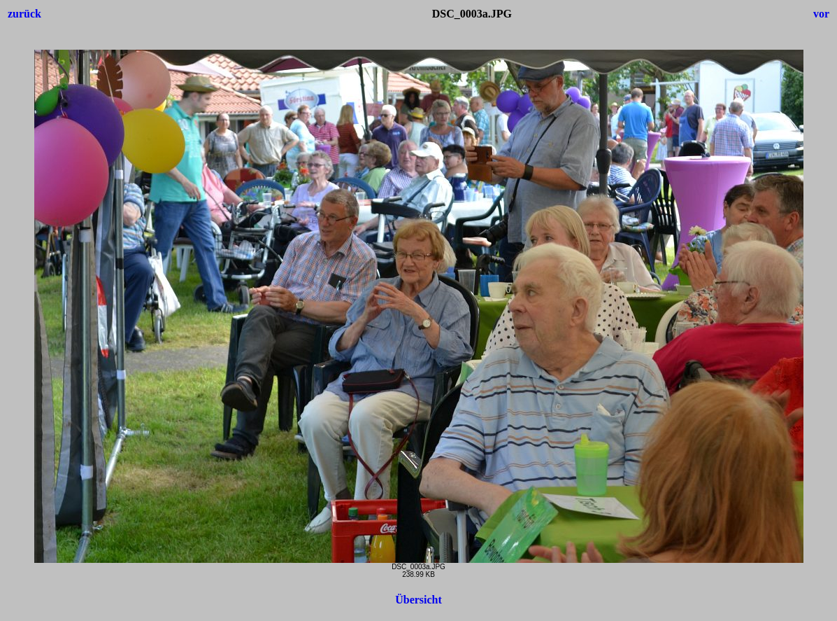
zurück (24, 14)
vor (821, 14)
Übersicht (418, 600)
